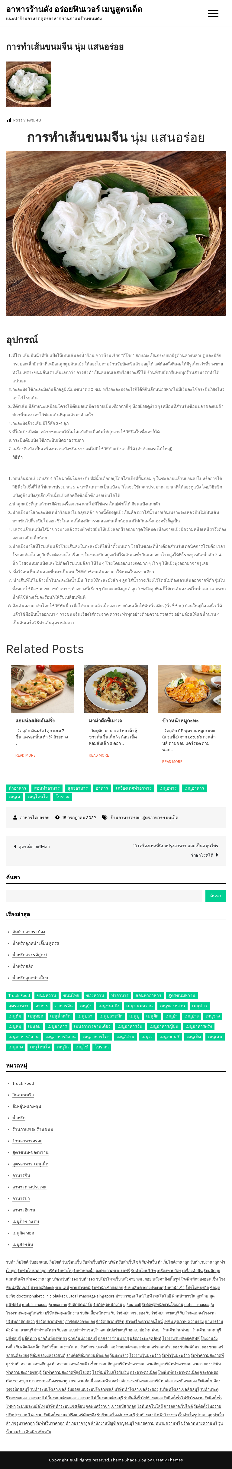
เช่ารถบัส (118, 1406)
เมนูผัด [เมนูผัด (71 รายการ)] (152, 1016)
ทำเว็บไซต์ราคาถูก (173, 1262)
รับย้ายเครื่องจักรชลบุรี (116, 1415)
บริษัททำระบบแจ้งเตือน (65, 1406)
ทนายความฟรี (168, 1423)
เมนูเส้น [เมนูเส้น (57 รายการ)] (215, 1036)
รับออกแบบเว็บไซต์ (45, 1262)
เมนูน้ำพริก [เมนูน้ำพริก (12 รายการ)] (60, 1016)
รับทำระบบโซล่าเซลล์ (48, 1389)
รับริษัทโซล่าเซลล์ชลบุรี (179, 1389)
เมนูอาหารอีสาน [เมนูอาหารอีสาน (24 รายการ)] (61, 1036)
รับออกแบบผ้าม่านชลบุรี (77, 1330)
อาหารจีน (21, 1175)
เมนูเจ (14, 796)
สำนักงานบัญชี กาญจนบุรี (112, 1423)
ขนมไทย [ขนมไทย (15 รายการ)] (71, 995)
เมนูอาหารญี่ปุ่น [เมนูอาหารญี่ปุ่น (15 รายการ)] (164, 1026)
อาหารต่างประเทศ (29, 1187)
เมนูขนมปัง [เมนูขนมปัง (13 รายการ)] (108, 1005)
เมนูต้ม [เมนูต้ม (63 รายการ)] (14, 1016)
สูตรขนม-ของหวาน (30, 1152)
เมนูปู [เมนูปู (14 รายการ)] (134, 1016)
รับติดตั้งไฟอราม (207, 1406)
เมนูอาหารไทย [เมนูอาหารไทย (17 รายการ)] (96, 1036)
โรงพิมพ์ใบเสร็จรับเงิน (110, 1372)
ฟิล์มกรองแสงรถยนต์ (47, 1355)
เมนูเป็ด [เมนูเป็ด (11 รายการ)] (194, 1036)
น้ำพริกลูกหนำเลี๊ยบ (30, 978)
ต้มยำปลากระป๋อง (28, 931)
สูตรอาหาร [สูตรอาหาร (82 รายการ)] (18, 1005)
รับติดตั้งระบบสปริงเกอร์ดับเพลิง (70, 1415)
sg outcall (132, 1304)
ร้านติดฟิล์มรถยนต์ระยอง (87, 1355)
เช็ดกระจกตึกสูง (103, 1364)
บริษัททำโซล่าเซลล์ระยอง (136, 1389)
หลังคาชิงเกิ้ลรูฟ (166, 1279)
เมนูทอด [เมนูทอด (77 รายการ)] (35, 1016)
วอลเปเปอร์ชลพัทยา (145, 1330)
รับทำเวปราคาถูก (204, 1262)
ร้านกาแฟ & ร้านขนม (32, 1129)
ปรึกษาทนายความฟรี (199, 1423)
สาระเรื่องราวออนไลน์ (144, 1321)
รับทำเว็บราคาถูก (32, 1270)
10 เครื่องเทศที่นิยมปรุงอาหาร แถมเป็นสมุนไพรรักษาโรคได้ (175, 850)
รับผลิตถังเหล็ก (28, 1347)
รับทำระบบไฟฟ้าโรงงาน (156, 1415)
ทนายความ (145, 1423)
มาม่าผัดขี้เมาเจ (105, 721)
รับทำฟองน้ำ (84, 1270)
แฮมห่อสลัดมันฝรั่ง (35, 721)
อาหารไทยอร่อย (34, 817)
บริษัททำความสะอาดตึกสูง (140, 1364)
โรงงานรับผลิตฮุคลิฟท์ (181, 1338)
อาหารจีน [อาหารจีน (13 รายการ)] (64, 1005)
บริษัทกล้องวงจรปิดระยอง (175, 1381)
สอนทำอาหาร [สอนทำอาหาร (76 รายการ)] (148, 995)
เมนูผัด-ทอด (23, 1233)
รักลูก (131, 1406)
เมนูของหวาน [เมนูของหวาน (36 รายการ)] (172, 1005)
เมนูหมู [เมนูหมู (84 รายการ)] (14, 1026)
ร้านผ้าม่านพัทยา (177, 1330)
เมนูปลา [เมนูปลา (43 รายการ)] (84, 1016)
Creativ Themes (168, 1460)
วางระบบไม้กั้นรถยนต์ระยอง (51, 1398)
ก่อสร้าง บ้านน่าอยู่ (113, 1338)
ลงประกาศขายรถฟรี (112, 1270)
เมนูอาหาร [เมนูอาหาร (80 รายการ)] (57, 1026)
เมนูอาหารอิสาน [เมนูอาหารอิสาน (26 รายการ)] (23, 1036)
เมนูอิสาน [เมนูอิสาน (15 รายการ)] (125, 1036)
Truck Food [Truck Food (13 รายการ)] (19, 995)
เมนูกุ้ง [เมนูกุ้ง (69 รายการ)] (86, 1005)
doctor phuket (29, 1296)
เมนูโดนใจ (38, 796)
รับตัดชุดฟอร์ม (80, 1304)
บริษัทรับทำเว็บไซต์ (125, 1262)
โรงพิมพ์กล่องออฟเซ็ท (199, 1279)
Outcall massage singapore (90, 1296)
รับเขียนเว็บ (72, 1262)
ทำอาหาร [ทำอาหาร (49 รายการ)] (120, 995)
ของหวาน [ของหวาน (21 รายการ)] (95, 995)
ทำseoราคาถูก (38, 1279)
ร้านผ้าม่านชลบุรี (206, 1330)
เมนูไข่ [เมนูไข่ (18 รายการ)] (82, 1047)
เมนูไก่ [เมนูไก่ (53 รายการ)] (63, 1047)
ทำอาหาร (17, 788)
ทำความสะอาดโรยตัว (70, 1364)
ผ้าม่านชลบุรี (22, 1330)
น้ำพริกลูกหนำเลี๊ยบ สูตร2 (35, 943)
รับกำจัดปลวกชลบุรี (162, 1313)
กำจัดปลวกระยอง (80, 1321)
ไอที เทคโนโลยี (158, 1296)
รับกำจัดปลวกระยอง (128, 1313)
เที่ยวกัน (44, 1432)
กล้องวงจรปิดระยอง (136, 1381)
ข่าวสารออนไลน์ (129, 1296)
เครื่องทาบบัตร (169, 1270)
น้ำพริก (18, 1118)
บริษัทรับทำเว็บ (59, 1270)
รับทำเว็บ (149, 1262)
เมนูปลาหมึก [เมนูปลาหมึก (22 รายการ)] (110, 1016)
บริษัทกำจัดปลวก (20, 1321)
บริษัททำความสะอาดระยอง (186, 1364)
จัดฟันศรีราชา (98, 1406)
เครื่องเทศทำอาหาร (134, 788)
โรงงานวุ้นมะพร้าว (145, 1355)
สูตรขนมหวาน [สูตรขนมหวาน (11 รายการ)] (181, 995)
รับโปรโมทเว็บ (108, 1279)
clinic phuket (54, 1296)
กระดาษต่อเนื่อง (143, 1372)
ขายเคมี (62, 1287)
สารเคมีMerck (42, 1287)
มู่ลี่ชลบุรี (13, 1338)
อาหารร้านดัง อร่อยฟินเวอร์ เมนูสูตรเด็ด (74, 9)
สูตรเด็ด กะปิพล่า (34, 846)
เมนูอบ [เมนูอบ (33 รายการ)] (34, 1026)
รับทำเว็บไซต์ (17, 1262)
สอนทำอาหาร (47, 788)
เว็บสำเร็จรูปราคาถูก (195, 1415)
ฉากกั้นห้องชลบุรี (82, 1338)
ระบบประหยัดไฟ (31, 1406)
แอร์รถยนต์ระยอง (125, 1347)
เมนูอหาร (168, 788)
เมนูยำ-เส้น (22, 1244)
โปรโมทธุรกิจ (197, 1287)
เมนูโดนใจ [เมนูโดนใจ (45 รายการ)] (40, 1047)
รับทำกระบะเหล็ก (95, 1347)
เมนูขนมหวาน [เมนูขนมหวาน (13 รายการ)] (139, 1005)
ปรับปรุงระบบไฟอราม (24, 1415)
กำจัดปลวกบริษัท (110, 1321)
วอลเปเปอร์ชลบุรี (112, 1330)
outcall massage (199, 1304)
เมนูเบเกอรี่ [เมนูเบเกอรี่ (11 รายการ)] (170, 1036)
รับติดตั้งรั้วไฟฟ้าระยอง (143, 1398)
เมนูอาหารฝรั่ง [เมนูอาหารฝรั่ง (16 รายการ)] (198, 1026)
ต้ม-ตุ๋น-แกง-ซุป (26, 1106)
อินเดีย (32, 1432)
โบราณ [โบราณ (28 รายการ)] (102, 1047)
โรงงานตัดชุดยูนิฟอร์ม (25, 1313)
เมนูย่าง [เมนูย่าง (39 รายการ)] (192, 1016)
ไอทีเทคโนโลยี (150, 1406)
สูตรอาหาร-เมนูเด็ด (160, 817)
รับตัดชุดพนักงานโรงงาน (162, 1304)
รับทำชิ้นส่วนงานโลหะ (60, 1347)
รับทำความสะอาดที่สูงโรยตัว (67, 1372)
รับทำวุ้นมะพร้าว (176, 1355)
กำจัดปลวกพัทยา (50, 1321)
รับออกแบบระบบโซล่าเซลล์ (90, 1389)
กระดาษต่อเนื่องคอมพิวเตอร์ (94, 1381)
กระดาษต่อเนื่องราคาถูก (49, 1381)
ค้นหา (13, 877)
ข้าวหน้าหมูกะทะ (180, 721)
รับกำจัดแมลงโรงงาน (198, 1313)
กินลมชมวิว (23, 1095)
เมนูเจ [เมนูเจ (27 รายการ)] (147, 1036)
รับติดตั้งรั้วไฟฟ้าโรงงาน (183, 1398)
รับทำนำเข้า (174, 1287)
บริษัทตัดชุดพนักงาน (62, 1313)
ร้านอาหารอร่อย (125, 817)
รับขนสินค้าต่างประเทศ (143, 1287)
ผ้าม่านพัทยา (45, 1330)
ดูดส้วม (202, 1296)
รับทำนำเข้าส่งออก (107, 1287)
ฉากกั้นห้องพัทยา (52, 1338)
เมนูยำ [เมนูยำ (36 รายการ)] (172, 1016)
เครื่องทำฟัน (192, 1270)
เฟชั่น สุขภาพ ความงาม (184, 1321)
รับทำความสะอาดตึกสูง (31, 1364)
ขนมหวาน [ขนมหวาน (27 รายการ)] (46, 995)
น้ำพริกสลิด (23, 966)
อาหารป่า (21, 1198)
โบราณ (62, 796)
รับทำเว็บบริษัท (95, 1262)
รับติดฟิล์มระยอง (194, 1347)
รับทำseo (87, 1279)
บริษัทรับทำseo (65, 1279)
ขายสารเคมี (80, 1287)
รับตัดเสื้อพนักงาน (95, 1313)
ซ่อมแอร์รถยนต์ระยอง (160, 1347)
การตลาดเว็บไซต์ (178, 1406)
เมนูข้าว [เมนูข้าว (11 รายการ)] (199, 1005)
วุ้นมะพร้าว (119, 1355)
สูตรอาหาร (78, 788)
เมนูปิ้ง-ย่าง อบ (25, 1221)
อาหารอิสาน (23, 1210)
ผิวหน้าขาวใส (183, 1296)
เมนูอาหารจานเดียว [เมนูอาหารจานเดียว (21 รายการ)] (92, 1026)
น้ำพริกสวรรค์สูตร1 (29, 955)
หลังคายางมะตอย (136, 1279)
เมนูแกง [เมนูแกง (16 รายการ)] (15, 1047)
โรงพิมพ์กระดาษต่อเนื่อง (178, 1372)
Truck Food (23, 1083)
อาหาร (102, 788)
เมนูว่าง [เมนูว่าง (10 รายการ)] (213, 1016)
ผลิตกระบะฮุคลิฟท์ (145, 1338)
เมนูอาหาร (194, 788)
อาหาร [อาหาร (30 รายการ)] (42, 1005)
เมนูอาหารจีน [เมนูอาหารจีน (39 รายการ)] (130, 1026)
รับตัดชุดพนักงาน (107, 1304)
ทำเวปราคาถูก (78, 1423)
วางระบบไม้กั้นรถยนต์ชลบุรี (99, 1398)
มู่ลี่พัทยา (29, 1338)
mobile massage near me (44, 1304)
